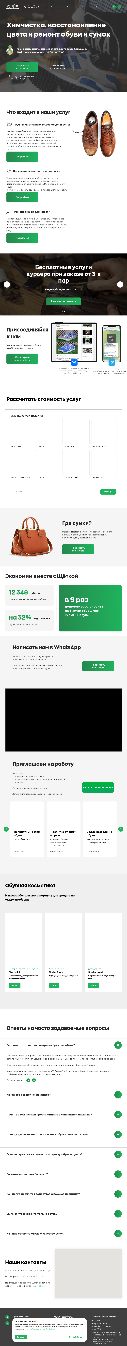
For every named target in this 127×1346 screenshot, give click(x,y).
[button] (22, 157)
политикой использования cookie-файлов (40, 1329)
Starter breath (96, 972)
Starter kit (14, 972)
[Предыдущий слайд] (7, 284)
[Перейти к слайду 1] (62, 311)
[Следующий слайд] (120, 284)
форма (42, 1286)
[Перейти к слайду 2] (64, 311)
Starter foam (56, 972)
